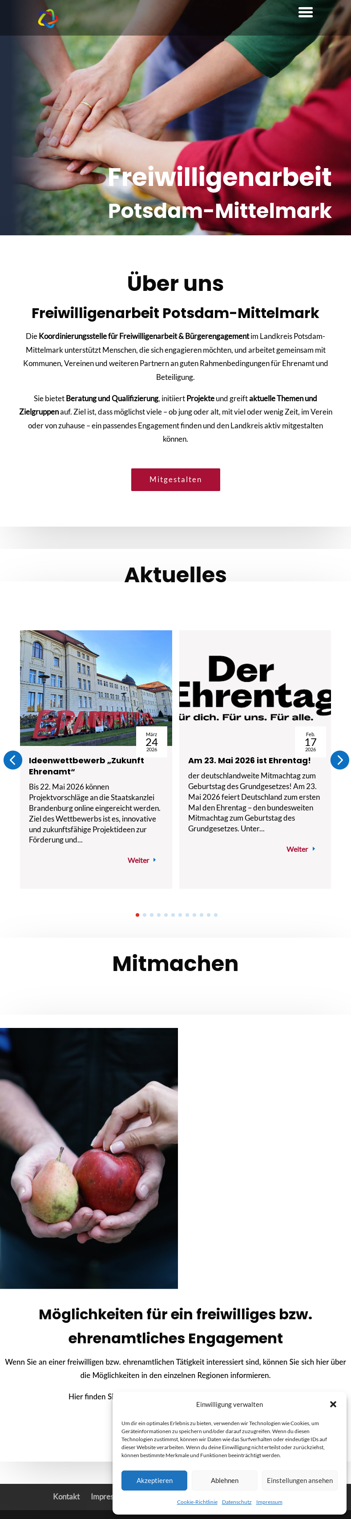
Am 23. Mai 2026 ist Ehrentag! (249, 760)
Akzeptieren (155, 1480)
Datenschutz (237, 1502)
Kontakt (66, 1496)
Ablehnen (224, 1480)
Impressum (269, 1502)
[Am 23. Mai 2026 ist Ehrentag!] (255, 688)
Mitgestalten (175, 479)
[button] (333, 1404)
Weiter (138, 860)
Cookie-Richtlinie (197, 1502)
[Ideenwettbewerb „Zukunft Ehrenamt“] (96, 688)
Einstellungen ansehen (300, 1480)
